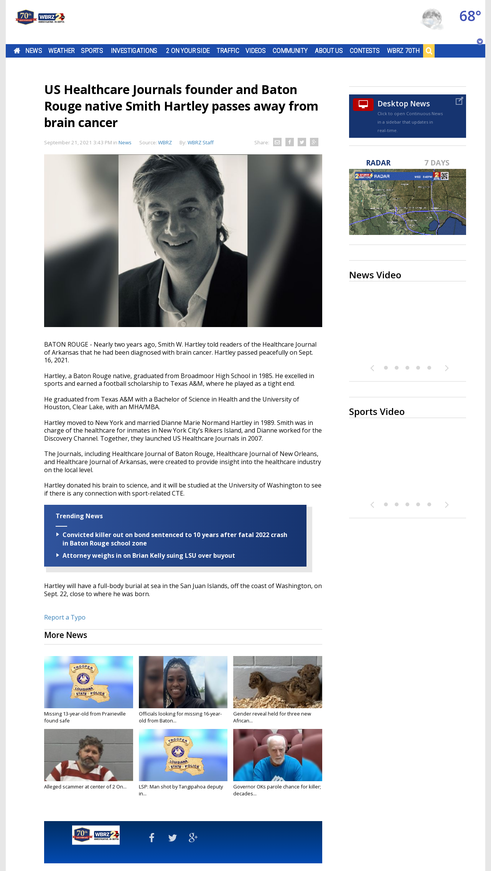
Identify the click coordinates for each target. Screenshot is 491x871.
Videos (256, 51)
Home (17, 51)
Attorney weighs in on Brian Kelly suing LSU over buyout (149, 555)
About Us (329, 51)
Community (290, 51)
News (33, 51)
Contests (364, 51)
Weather (61, 51)
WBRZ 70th (403, 51)
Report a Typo (65, 617)
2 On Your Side (187, 51)
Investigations (134, 51)
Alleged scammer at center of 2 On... (85, 786)
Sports (92, 51)
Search (428, 51)
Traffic (228, 51)
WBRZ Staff (201, 142)
